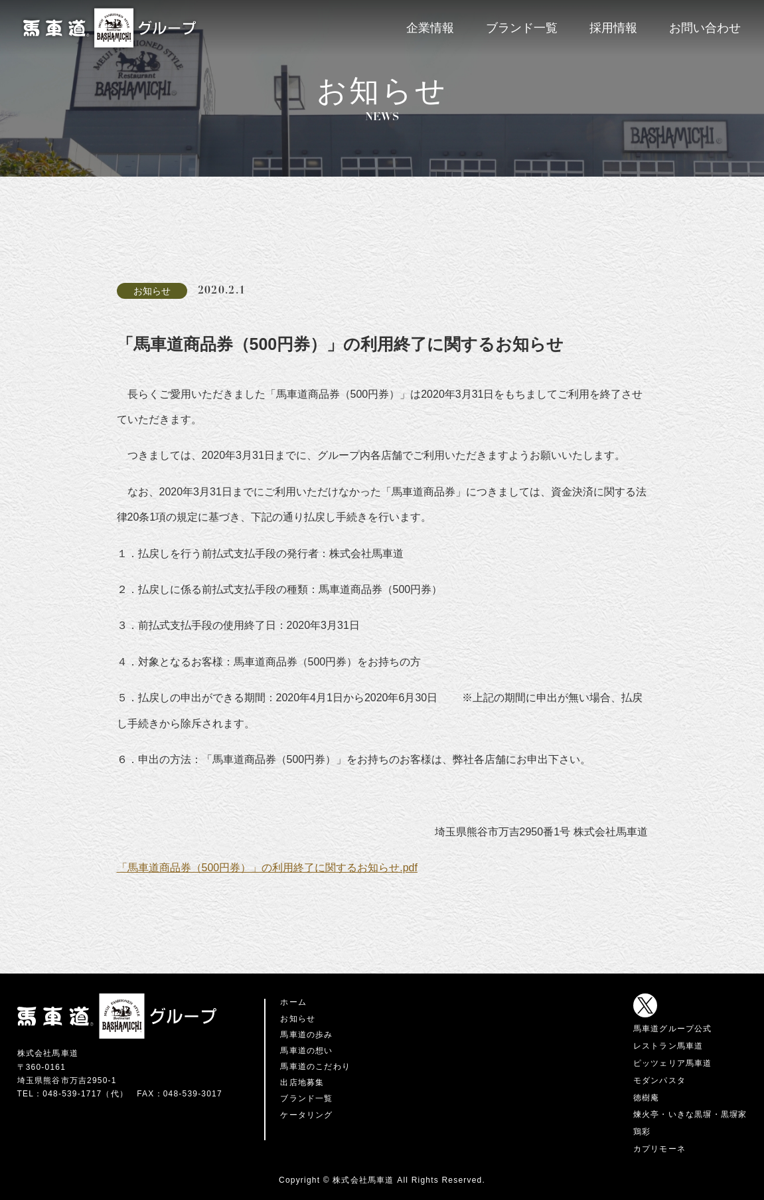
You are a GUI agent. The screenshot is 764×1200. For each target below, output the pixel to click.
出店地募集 (302, 1082)
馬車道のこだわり (315, 1066)
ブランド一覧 (522, 28)
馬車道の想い (306, 1050)
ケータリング (306, 1115)
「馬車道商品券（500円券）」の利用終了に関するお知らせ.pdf (267, 867)
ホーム (293, 1002)
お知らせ (297, 1018)
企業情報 (430, 28)
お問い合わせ (705, 28)
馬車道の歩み (306, 1034)
